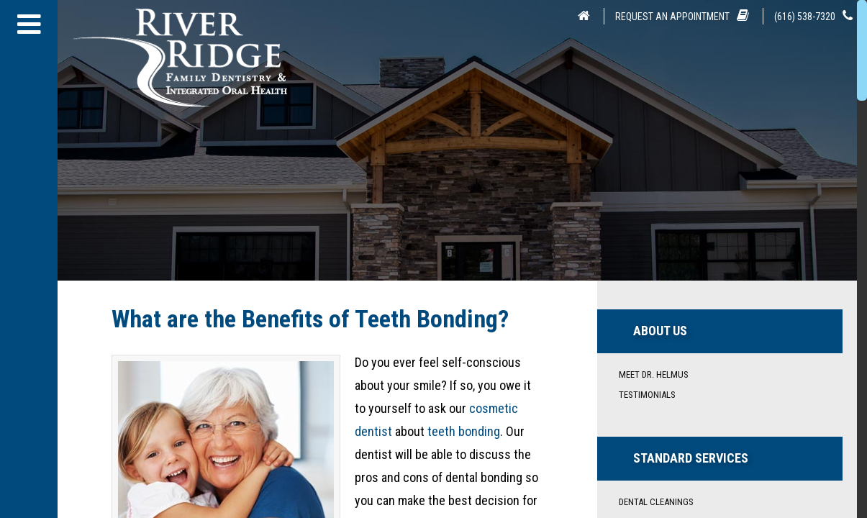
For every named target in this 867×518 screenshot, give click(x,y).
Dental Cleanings (656, 501)
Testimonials (647, 394)
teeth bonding (463, 431)
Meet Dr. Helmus (654, 374)
